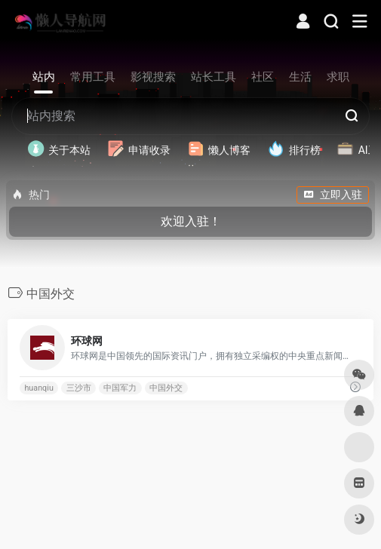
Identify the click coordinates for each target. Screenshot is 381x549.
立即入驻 (332, 195)
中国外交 (166, 388)
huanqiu (38, 388)
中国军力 (120, 388)
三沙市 (78, 388)
